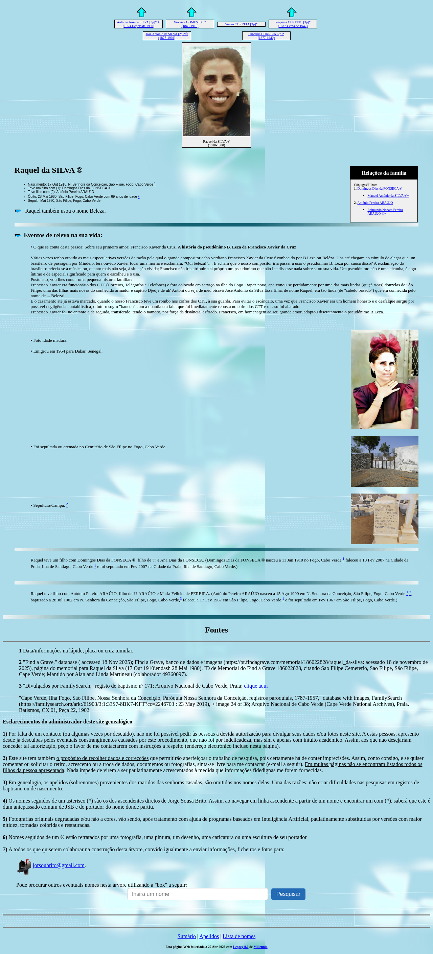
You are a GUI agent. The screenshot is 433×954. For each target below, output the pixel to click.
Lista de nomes (239, 936)
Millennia (261, 947)
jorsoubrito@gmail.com (50, 865)
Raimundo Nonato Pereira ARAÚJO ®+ (385, 211)
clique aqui (256, 686)
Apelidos (209, 936)
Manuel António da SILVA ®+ (388, 195)
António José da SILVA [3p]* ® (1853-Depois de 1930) (138, 24)
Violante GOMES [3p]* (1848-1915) (190, 24)
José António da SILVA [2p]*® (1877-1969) (167, 36)
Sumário (187, 936)
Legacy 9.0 (241, 947)
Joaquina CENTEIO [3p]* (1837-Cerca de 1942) (293, 24)
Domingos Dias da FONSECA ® (379, 188)
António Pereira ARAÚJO (375, 203)
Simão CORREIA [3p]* (241, 24)
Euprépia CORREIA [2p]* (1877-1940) (266, 36)
